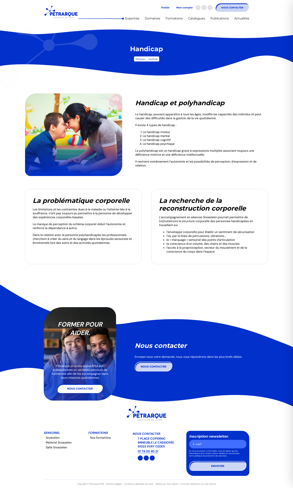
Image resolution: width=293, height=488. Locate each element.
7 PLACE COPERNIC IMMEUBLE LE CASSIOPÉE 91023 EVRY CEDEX (156, 442)
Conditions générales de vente (138, 484)
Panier (165, 7)
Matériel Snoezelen (59, 442)
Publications (219, 18)
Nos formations (100, 438)
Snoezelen (53, 438)
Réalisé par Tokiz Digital (166, 484)
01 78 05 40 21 (148, 451)
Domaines (152, 18)
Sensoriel (52, 433)
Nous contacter (232, 7)
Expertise (132, 18)
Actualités (241, 18)
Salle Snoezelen (56, 447)
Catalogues (196, 18)
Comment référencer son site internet (198, 484)
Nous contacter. (146, 434)
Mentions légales (114, 484)
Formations (174, 18)
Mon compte (184, 7)
